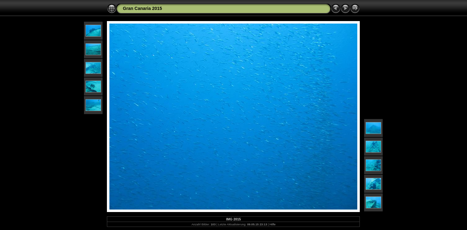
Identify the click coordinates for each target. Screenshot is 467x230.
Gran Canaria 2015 (142, 8)
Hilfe (272, 224)
